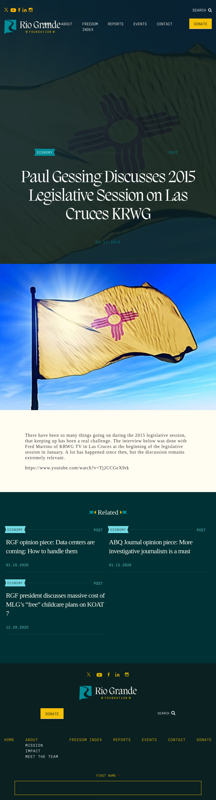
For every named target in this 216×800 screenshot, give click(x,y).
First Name (108, 775)
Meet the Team (41, 756)
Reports (115, 23)
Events (140, 23)
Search (202, 9)
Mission (34, 745)
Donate (200, 23)
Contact (164, 23)
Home (46, 23)
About (66, 23)
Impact (32, 750)
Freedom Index (85, 739)
